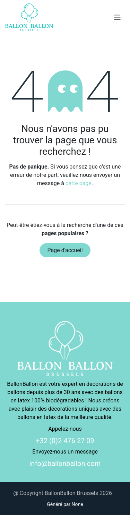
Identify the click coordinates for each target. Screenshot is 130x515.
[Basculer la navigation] (117, 17)
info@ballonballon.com (65, 463)
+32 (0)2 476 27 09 (65, 441)
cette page (79, 183)
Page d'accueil (65, 250)
